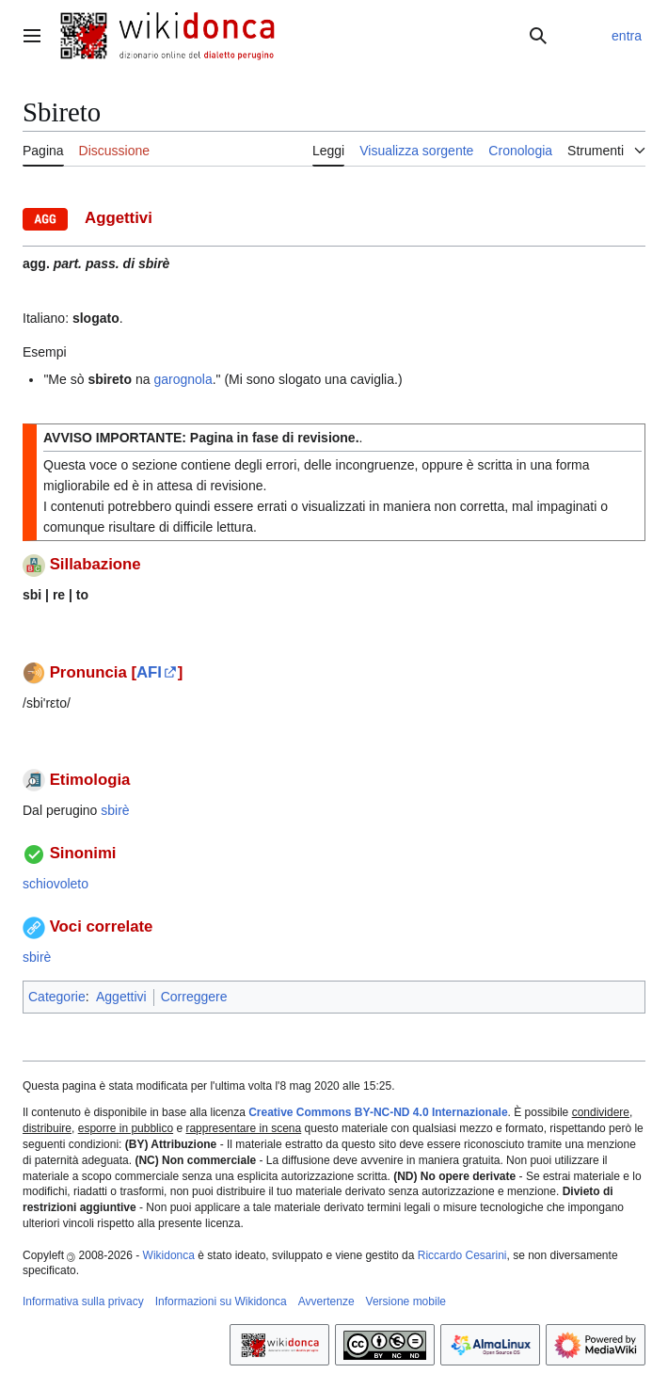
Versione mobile (406, 1301)
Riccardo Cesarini (462, 1255)
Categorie (57, 996)
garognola (182, 379)
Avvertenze (326, 1301)
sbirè (115, 810)
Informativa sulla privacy (83, 1301)
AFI (149, 672)
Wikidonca (169, 1255)
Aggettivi (121, 996)
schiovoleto (55, 883)
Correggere (194, 996)
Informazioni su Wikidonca (221, 1301)
